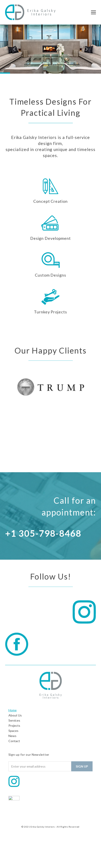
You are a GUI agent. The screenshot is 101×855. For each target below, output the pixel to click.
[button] (93, 12)
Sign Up (82, 766)
